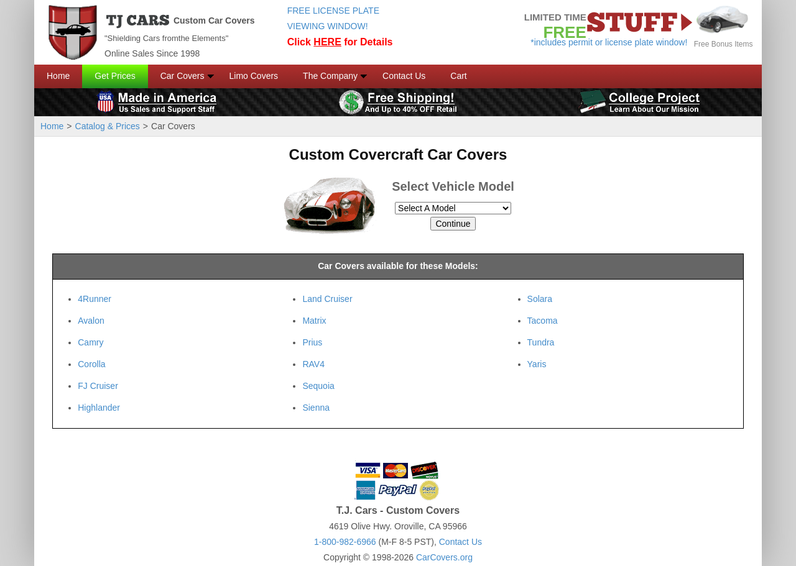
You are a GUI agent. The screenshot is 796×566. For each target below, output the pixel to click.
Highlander (99, 408)
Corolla (91, 364)
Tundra (541, 342)
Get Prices (115, 76)
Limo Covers (254, 76)
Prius (312, 342)
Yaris (537, 364)
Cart (458, 76)
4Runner (94, 299)
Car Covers (182, 76)
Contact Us (403, 76)
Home (58, 76)
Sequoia (318, 386)
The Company (330, 76)
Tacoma (542, 321)
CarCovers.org (444, 557)
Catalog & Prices (107, 126)
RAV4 (313, 364)
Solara (539, 299)
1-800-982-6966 (345, 542)
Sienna (316, 408)
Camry (90, 342)
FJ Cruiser (98, 386)
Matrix (314, 321)
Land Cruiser (327, 299)
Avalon (91, 321)
